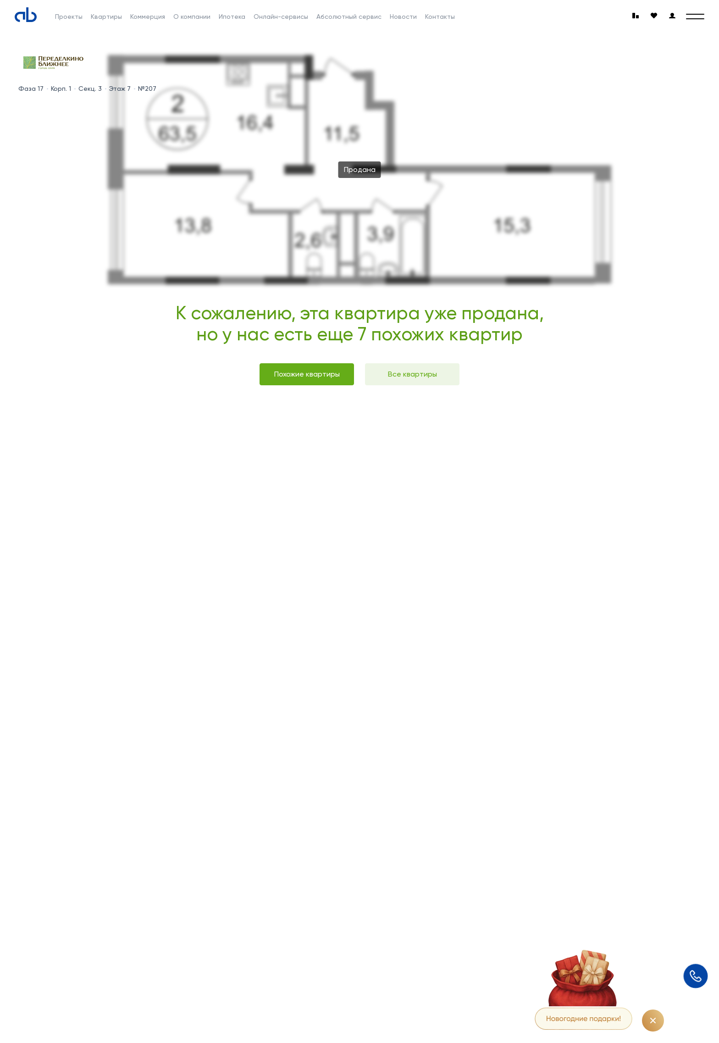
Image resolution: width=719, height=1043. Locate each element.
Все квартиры (412, 374)
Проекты (69, 16)
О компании (191, 16)
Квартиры (106, 16)
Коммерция (147, 16)
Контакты (440, 16)
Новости (403, 16)
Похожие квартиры (307, 374)
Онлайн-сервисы (281, 16)
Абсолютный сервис (349, 16)
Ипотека (232, 16)
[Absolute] (26, 15)
